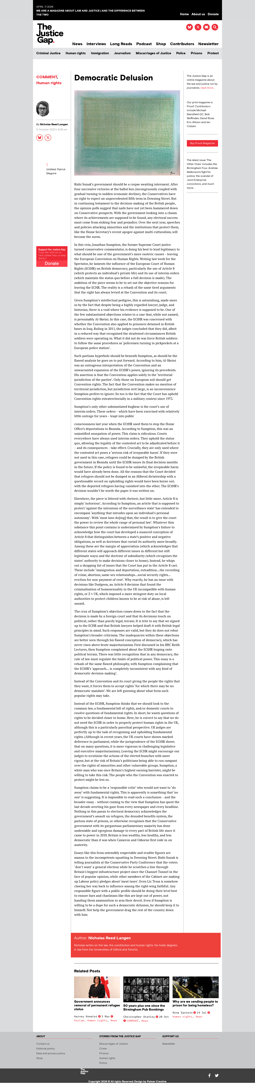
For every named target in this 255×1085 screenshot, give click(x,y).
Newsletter (208, 43)
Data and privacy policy (50, 1053)
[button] (215, 27)
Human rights (76, 53)
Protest (213, 53)
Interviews (96, 43)
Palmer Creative (156, 1081)
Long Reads (121, 43)
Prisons (196, 53)
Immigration (100, 53)
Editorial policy (45, 1048)
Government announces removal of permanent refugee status (97, 1005)
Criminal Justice (48, 53)
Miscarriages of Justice (153, 53)
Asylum (79, 1020)
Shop (161, 43)
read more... (208, 88)
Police (181, 53)
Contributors (182, 43)
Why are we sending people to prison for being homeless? (195, 1004)
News (77, 43)
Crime (103, 1048)
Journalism (122, 53)
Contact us (43, 1044)
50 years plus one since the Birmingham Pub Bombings (144, 1008)
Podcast (144, 43)
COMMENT (46, 77)
